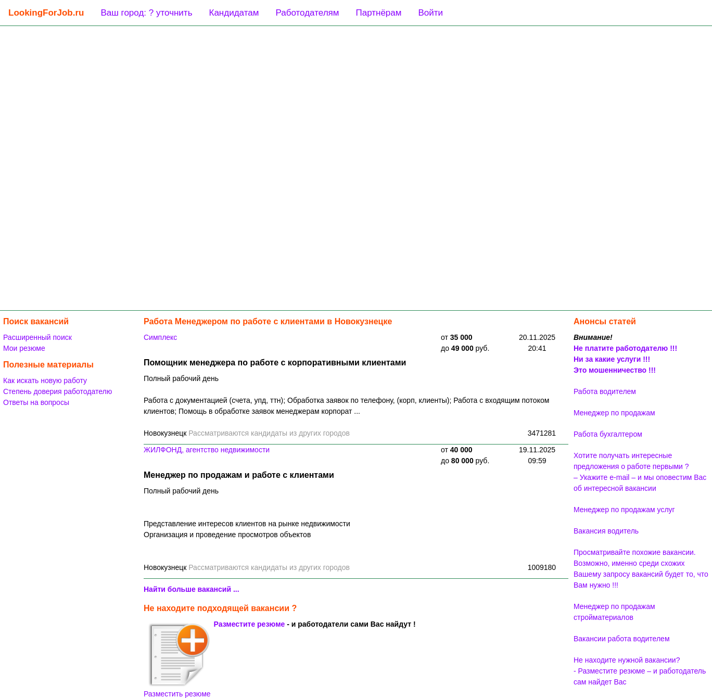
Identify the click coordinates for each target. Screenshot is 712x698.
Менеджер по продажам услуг (624, 509)
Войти (430, 13)
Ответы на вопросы (36, 402)
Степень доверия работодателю (57, 391)
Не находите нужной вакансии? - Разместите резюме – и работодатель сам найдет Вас (640, 671)
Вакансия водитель (606, 531)
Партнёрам (378, 13)
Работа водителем (605, 391)
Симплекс (160, 337)
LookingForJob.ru (46, 13)
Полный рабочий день (181, 378)
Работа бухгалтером (608, 434)
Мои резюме (24, 348)
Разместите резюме (249, 624)
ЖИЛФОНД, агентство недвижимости (207, 450)
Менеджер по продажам (614, 413)
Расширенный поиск (37, 337)
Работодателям (307, 13)
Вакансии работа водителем (622, 638)
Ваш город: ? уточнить (146, 13)
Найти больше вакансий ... (191, 589)
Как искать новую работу (45, 380)
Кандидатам (234, 13)
